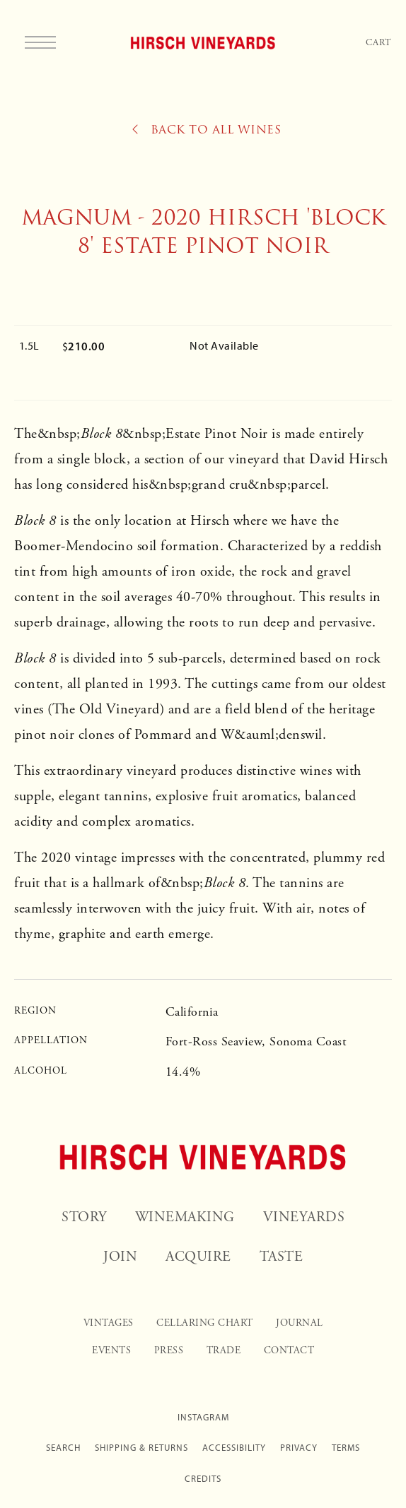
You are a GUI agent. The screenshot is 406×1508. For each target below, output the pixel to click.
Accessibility (234, 1447)
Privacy (299, 1447)
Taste (281, 1257)
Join (120, 1257)
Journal (299, 1323)
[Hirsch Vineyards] (203, 1157)
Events (111, 1350)
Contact (289, 1350)
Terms (346, 1447)
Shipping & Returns (141, 1447)
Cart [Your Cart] (379, 43)
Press (169, 1350)
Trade (224, 1350)
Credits (203, 1478)
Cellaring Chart (204, 1323)
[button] (44, 42)
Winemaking (185, 1217)
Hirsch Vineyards (203, 42)
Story (84, 1217)
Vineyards (304, 1217)
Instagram (203, 1417)
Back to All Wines (207, 129)
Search (63, 1447)
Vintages (108, 1323)
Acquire (198, 1257)
